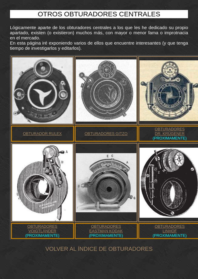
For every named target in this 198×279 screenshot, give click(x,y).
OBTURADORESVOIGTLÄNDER (42, 228)
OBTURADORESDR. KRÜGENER (170, 131)
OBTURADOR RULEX (42, 133)
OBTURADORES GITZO (106, 133)
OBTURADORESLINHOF (170, 228)
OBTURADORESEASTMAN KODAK (106, 228)
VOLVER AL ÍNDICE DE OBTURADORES (99, 249)
